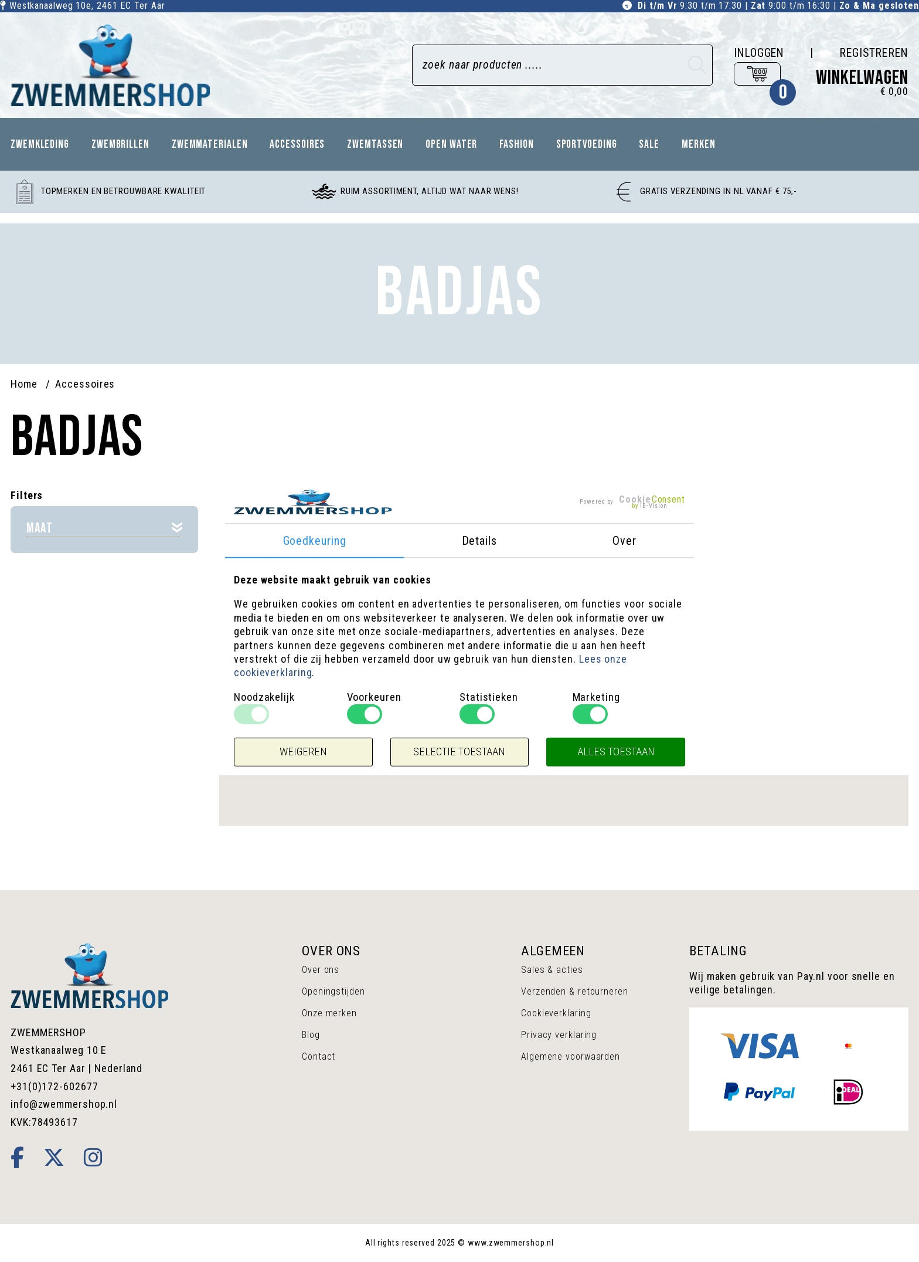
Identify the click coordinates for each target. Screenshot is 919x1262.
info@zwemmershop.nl (64, 1104)
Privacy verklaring (559, 1034)
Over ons (320, 969)
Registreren (873, 53)
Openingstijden (333, 991)
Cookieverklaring (556, 1013)
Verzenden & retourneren (574, 991)
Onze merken (329, 1013)
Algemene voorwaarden (570, 1056)
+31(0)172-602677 (54, 1086)
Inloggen (759, 53)
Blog (311, 1034)
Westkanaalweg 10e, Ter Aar (87, 5)
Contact (318, 1056)
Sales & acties (552, 969)
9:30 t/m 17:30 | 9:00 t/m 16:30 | (778, 5)
